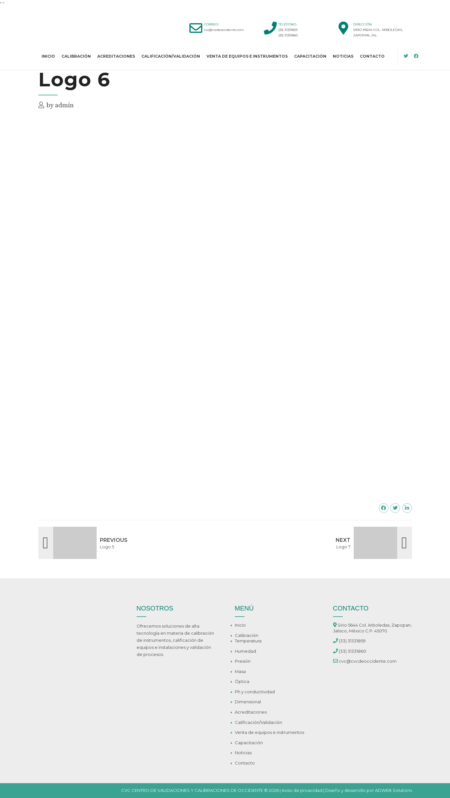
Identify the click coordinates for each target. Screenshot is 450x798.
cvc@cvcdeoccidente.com (224, 30)
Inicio (48, 56)
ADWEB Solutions (393, 790)
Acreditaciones (116, 56)
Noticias (343, 56)
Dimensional (248, 701)
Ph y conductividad (255, 691)
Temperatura (248, 640)
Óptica (242, 681)
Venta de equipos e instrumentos (247, 56)
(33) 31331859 (287, 30)
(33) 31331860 (288, 35)
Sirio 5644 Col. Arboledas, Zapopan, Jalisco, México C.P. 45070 (372, 627)
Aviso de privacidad (302, 790)
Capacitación (310, 56)
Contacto (372, 56)
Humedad (245, 651)
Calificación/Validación (170, 56)
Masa (240, 671)
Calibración (76, 56)
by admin (60, 105)
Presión (243, 661)
